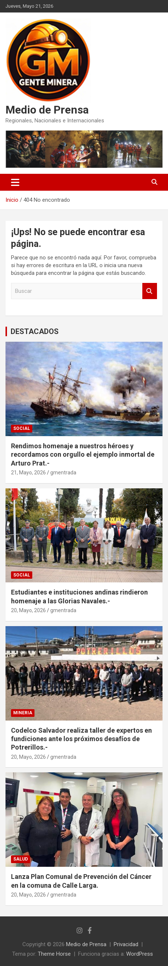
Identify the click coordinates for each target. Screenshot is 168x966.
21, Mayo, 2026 (28, 472)
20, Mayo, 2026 (28, 610)
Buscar (149, 291)
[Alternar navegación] (15, 182)
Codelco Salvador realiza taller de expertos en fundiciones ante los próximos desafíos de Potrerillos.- (81, 738)
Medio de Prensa (47, 109)
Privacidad (126, 944)
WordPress (139, 954)
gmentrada (63, 472)
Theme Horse (54, 954)
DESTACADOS (35, 331)
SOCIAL (21, 428)
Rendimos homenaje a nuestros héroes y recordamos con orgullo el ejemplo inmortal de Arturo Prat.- (82, 454)
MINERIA (22, 712)
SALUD (20, 859)
